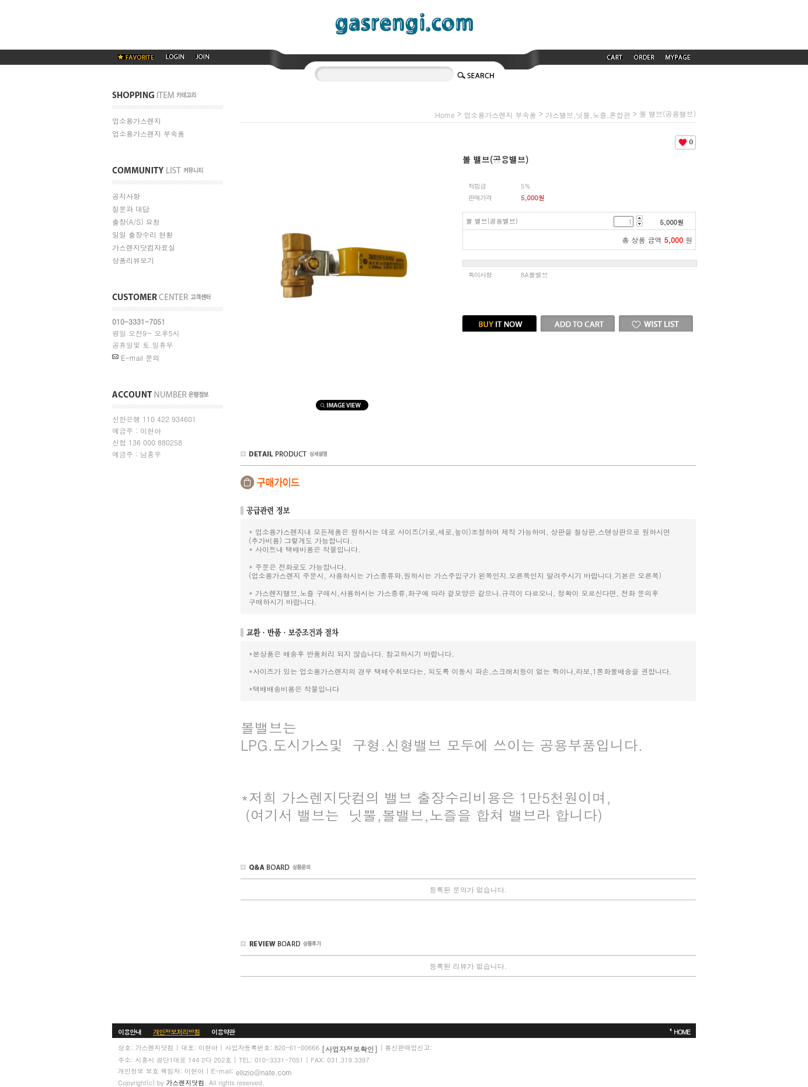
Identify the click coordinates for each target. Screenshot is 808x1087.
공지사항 (126, 196)
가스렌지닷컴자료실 (143, 247)
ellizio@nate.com (264, 1071)
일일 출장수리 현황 (142, 234)
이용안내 (129, 1031)
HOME (682, 1031)
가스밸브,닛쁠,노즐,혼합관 (588, 115)
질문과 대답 (130, 209)
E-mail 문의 (135, 358)
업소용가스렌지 (136, 121)
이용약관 (223, 1031)
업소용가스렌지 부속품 (148, 133)
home (445, 115)
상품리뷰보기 (133, 260)
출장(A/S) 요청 (136, 222)
